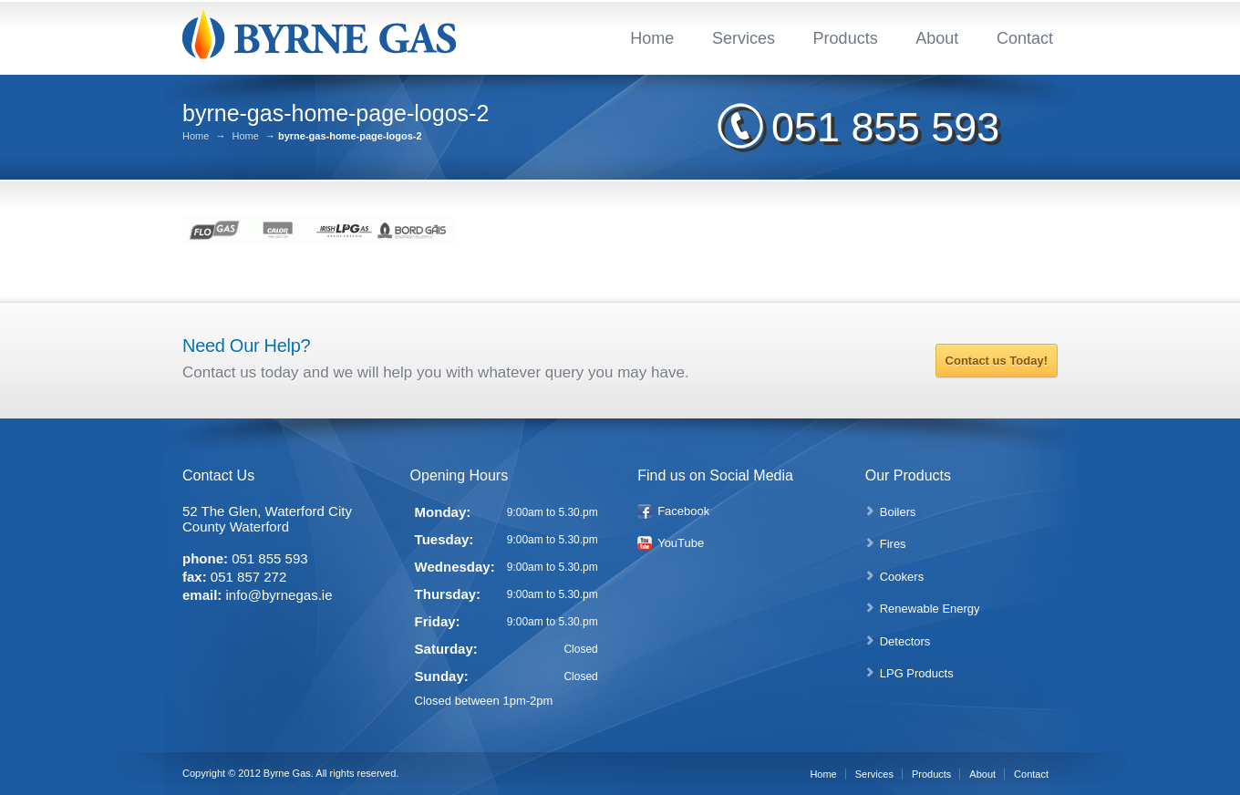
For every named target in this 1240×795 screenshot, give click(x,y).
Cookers (902, 576)
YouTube (680, 543)
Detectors (905, 641)
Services (743, 38)
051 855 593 (885, 127)
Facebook (683, 511)
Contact (1025, 38)
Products (845, 38)
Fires (893, 544)
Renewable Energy (930, 608)
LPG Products (917, 673)
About (936, 38)
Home (652, 38)
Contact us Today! (997, 360)
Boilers (898, 512)
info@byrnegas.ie (279, 595)
